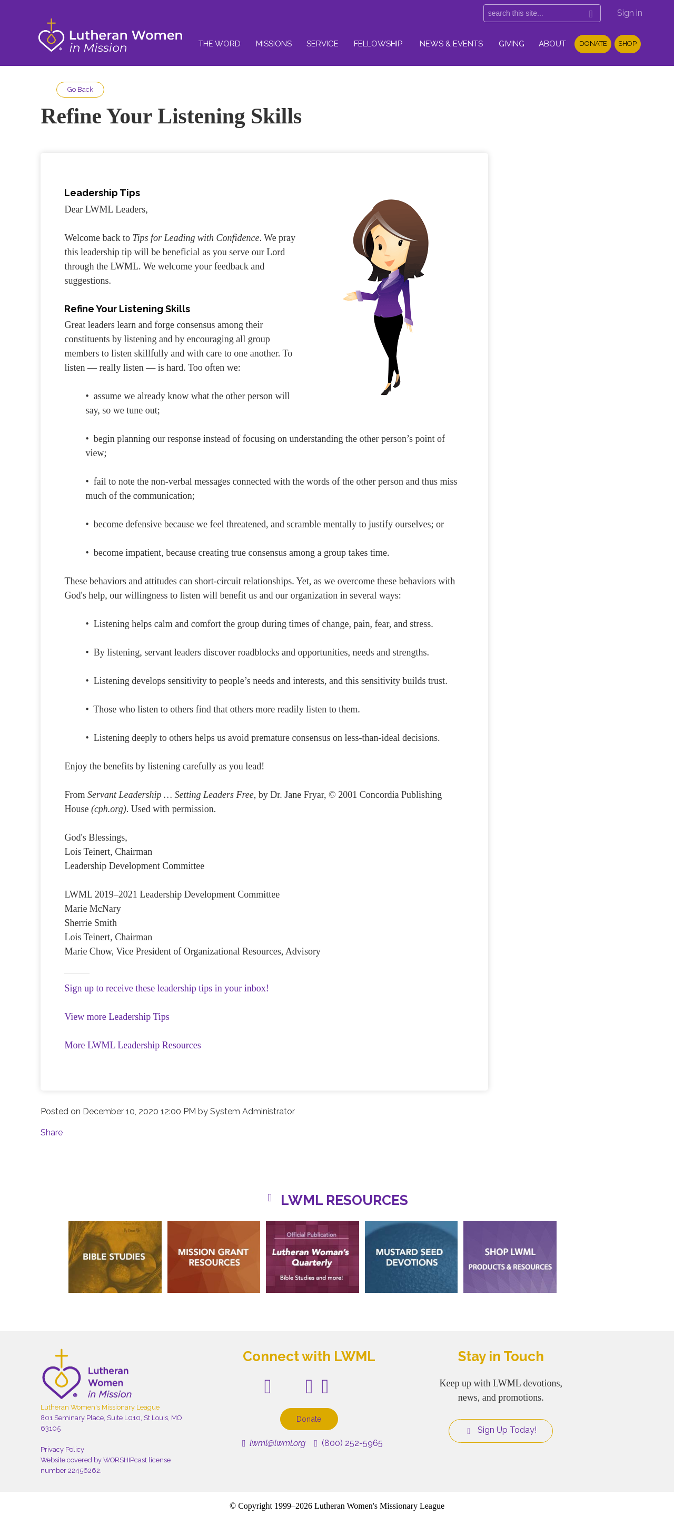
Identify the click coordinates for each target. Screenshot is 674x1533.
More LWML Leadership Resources (132, 1045)
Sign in (629, 13)
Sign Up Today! (501, 1430)
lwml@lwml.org (274, 1443)
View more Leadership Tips (116, 1016)
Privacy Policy (62, 1449)
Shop (627, 43)
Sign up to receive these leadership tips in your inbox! (166, 988)
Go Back (80, 89)
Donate (593, 43)
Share (52, 1132)
